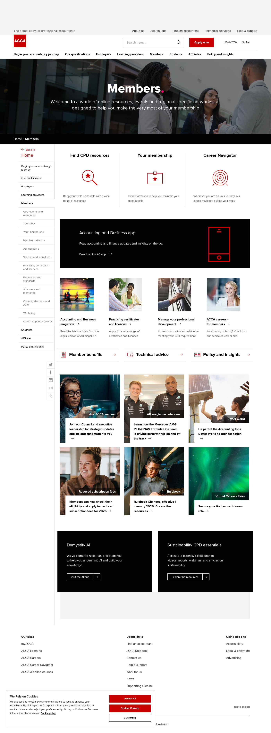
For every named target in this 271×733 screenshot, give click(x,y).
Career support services (38, 321)
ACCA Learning (31, 651)
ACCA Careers (31, 658)
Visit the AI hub (85, 577)
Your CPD (29, 223)
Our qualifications (77, 54)
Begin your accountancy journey (36, 54)
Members (156, 54)
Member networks (34, 240)
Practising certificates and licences (36, 267)
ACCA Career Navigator (37, 665)
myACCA (27, 644)
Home (18, 139)
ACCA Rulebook (137, 651)
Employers (103, 54)
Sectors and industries (36, 257)
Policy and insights (220, 54)
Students (176, 54)
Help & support (136, 665)
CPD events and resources (33, 213)
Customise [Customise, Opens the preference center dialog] (130, 717)
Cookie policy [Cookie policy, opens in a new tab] (48, 713)
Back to (37, 153)
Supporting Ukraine (139, 686)
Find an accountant (139, 644)
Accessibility (234, 644)
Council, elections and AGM (36, 303)
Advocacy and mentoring (31, 291)
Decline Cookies (130, 708)
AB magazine (31, 248)
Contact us (133, 658)
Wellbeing (29, 313)
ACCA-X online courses (37, 672)
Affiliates (194, 54)
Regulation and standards (32, 279)
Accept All (130, 698)
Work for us (134, 672)
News (130, 679)
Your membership (34, 232)
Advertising (233, 658)
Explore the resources (190, 577)
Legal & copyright (238, 651)
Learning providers (130, 54)
